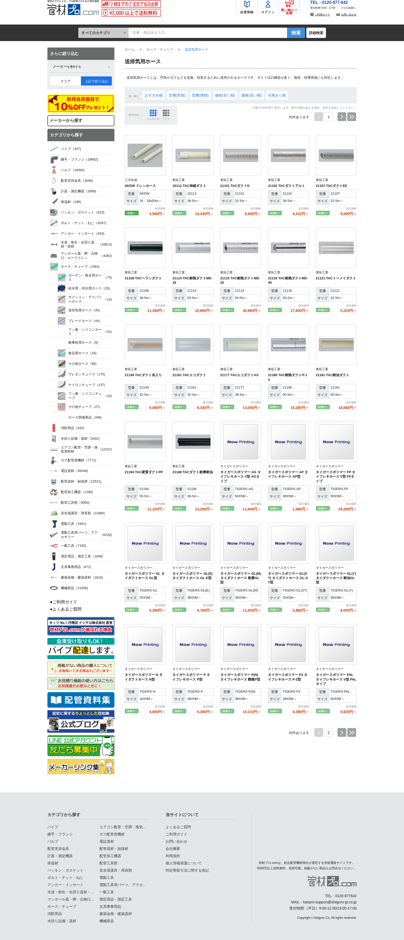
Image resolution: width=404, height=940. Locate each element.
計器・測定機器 (60, 856)
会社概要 (173, 849)
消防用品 (54, 914)
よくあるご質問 (178, 827)
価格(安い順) (225, 95)
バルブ (52, 841)
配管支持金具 (58, 849)
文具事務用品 (110, 906)
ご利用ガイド (322, 19)
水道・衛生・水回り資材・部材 (72, 892)
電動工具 (106, 877)
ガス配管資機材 (112, 834)
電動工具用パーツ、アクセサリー (126, 885)
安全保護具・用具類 (115, 870)
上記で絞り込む (96, 81)
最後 (351, 116)
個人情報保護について (184, 863)
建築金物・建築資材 (115, 914)
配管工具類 (108, 863)
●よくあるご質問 (65, 609)
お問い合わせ (349, 19)
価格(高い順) (251, 95)
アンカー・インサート (65, 885)
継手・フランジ (60, 834)
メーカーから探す (65, 120)
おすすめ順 (154, 95)
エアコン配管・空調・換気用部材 (126, 827)
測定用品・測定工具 (115, 899)
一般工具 (106, 892)
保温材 (52, 863)
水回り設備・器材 (61, 921)
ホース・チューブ (61, 906)
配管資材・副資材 (113, 849)
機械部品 (106, 921)
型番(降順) (200, 95)
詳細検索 (316, 33)
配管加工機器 (110, 856)
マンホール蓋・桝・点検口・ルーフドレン (81, 899)
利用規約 (173, 856)
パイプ (52, 827)
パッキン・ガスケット (65, 870)
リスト (166, 118)
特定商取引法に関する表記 (187, 870)
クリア (66, 81)
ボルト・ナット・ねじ (65, 877)
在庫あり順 (277, 95)
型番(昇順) (177, 95)
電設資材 (106, 841)
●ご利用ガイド (63, 602)
